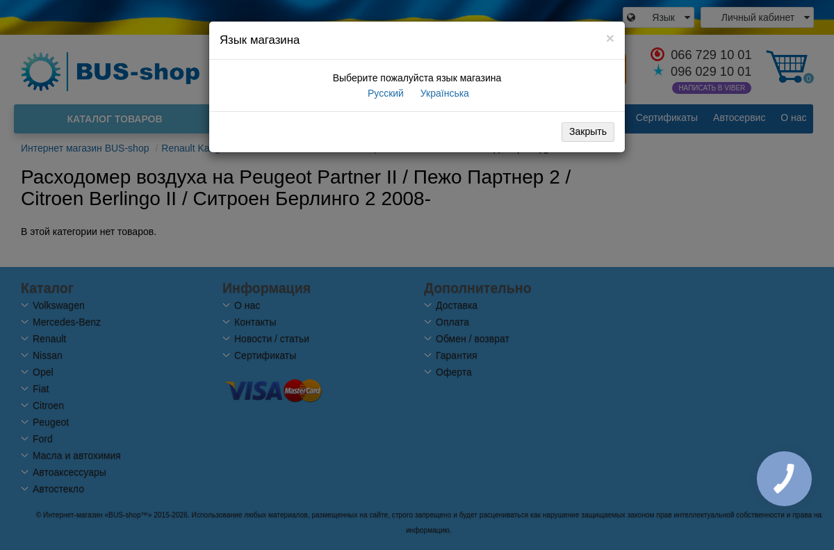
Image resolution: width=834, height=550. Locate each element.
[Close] (610, 38)
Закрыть (588, 131)
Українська (443, 93)
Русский (384, 93)
